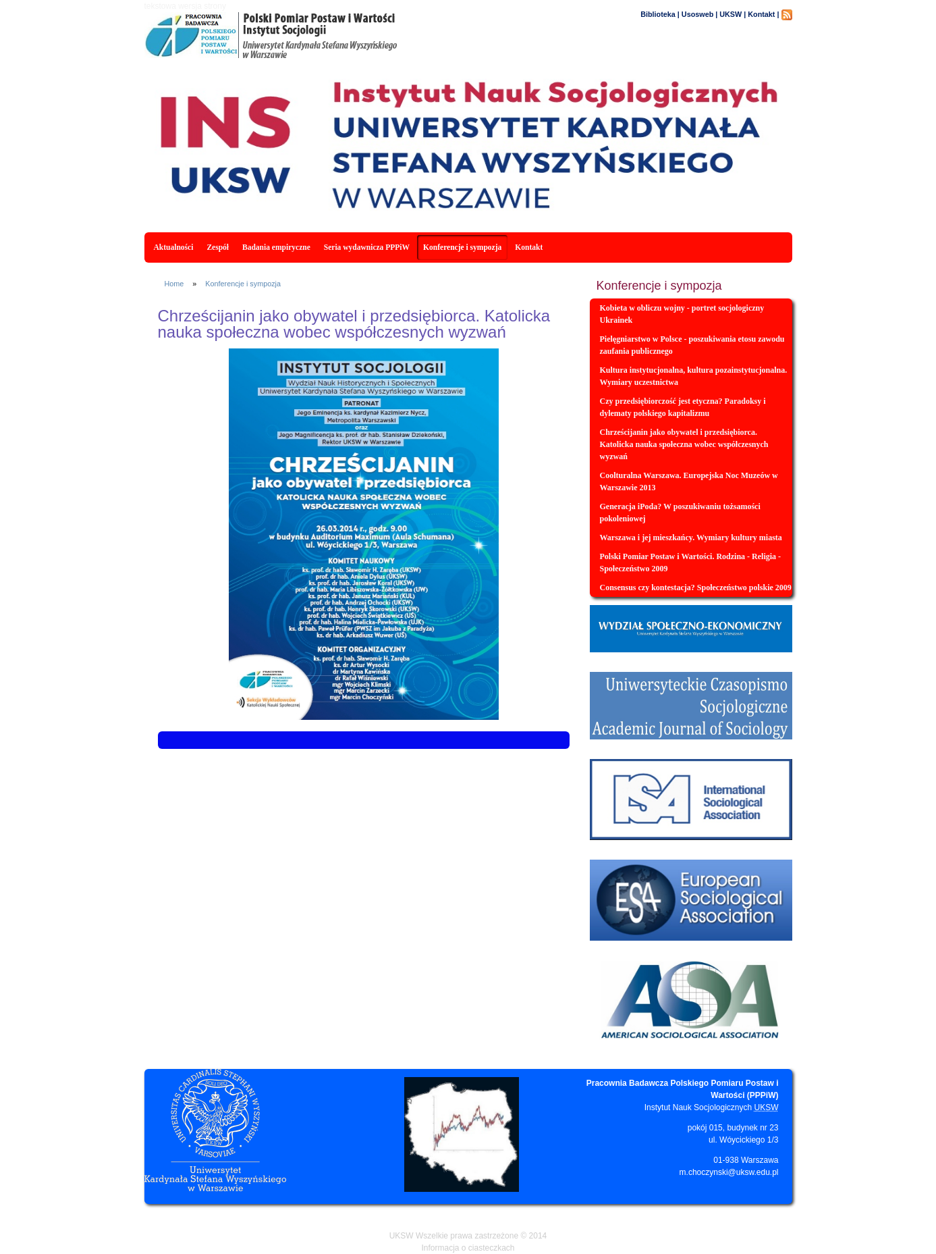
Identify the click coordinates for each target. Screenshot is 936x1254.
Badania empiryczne (276, 247)
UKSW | (732, 14)
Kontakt (529, 247)
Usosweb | (699, 14)
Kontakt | (763, 14)
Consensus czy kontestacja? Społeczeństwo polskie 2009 (696, 587)
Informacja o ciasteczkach (467, 1248)
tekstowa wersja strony (185, 6)
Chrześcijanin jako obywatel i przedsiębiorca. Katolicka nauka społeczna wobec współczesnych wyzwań (684, 444)
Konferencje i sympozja (462, 247)
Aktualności (174, 247)
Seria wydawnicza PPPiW (367, 247)
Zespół (218, 247)
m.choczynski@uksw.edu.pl (729, 1172)
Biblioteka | (660, 14)
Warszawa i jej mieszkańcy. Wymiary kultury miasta (691, 537)
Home (174, 284)
